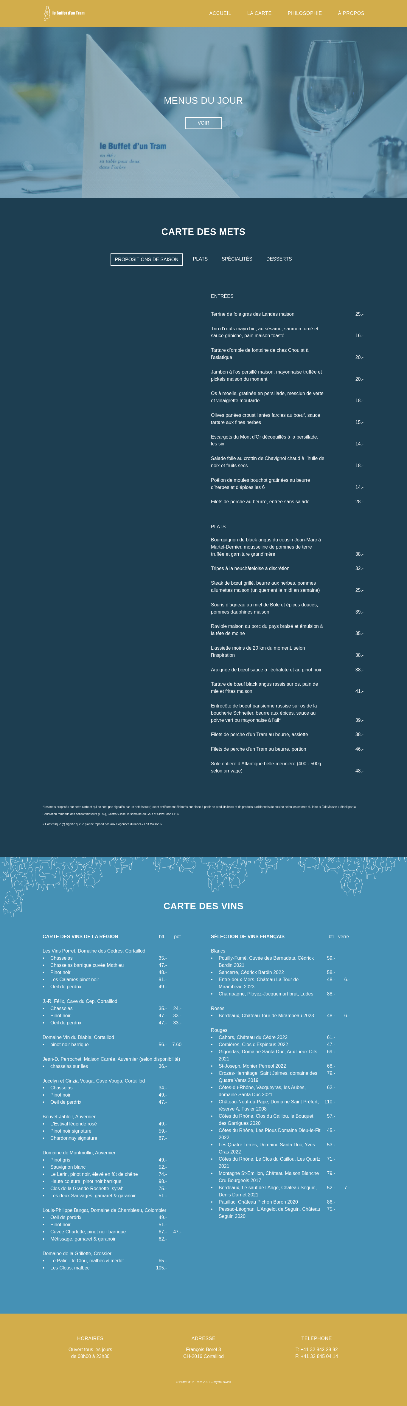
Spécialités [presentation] (237, 258)
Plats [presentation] (200, 258)
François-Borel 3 (203, 1349)
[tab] (146, 259)
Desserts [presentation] (279, 258)
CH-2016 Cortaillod (203, 1356)
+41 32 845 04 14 (319, 1356)
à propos (351, 13)
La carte (259, 13)
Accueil (220, 13)
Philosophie (305, 13)
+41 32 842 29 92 (319, 1349)
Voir (203, 123)
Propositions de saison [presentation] (146, 259)
